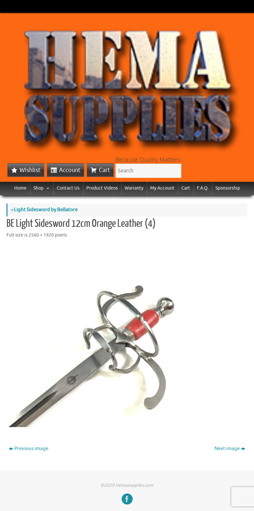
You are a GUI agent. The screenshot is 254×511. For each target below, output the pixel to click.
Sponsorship (227, 188)
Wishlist (30, 170)
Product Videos (102, 188)
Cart (104, 170)
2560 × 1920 (41, 235)
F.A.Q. (203, 188)
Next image (229, 449)
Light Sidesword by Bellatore (44, 210)
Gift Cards (127, 201)
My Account (162, 188)
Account (69, 170)
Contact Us (68, 188)
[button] (46, 188)
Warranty (134, 188)
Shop (41, 188)
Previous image (28, 449)
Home (20, 188)
